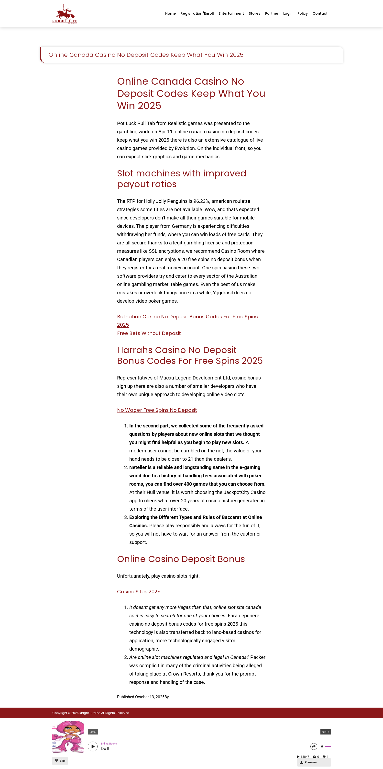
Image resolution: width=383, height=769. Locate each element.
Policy (302, 13)
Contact (320, 13)
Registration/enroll (197, 13)
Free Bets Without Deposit (149, 333)
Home (170, 13)
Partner (271, 13)
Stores (254, 13)
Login (288, 13)
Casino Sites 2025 (139, 591)
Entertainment (231, 13)
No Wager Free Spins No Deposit (157, 410)
